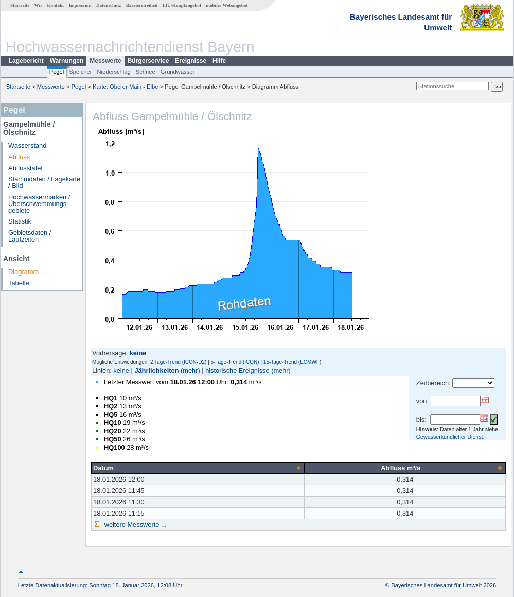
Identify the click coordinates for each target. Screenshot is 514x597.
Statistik (19, 221)
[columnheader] (198, 467)
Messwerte (105, 60)
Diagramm (23, 272)
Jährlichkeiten (156, 370)
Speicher (80, 72)
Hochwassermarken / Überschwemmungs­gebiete (39, 203)
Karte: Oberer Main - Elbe (125, 86)
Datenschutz (108, 5)
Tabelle (18, 283)
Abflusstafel (25, 168)
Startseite (19, 5)
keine (121, 370)
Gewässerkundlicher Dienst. (450, 437)
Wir (38, 5)
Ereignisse (190, 60)
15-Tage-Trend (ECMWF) (292, 362)
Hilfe (219, 60)
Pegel (56, 72)
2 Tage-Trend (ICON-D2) (178, 362)
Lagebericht (26, 60)
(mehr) (190, 370)
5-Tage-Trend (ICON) (235, 362)
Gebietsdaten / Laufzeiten (29, 236)
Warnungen (67, 60)
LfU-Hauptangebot (182, 5)
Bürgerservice (148, 60)
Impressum (79, 5)
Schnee (145, 72)
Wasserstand (27, 145)
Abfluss (19, 157)
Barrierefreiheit (142, 5)
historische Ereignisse (237, 370)
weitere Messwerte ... (134, 524)
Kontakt (55, 5)
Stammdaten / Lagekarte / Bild (44, 182)
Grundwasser (178, 72)
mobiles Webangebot (226, 5)
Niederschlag (113, 72)
